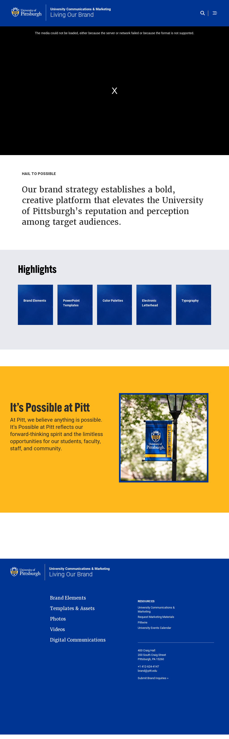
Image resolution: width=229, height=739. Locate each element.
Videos (57, 629)
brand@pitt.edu (147, 671)
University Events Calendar (154, 628)
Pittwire (142, 622)
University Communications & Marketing (156, 609)
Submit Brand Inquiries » (153, 678)
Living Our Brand (80, 12)
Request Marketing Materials (156, 617)
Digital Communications (78, 640)
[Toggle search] (204, 13)
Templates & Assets (72, 608)
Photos (58, 619)
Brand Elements (68, 598)
